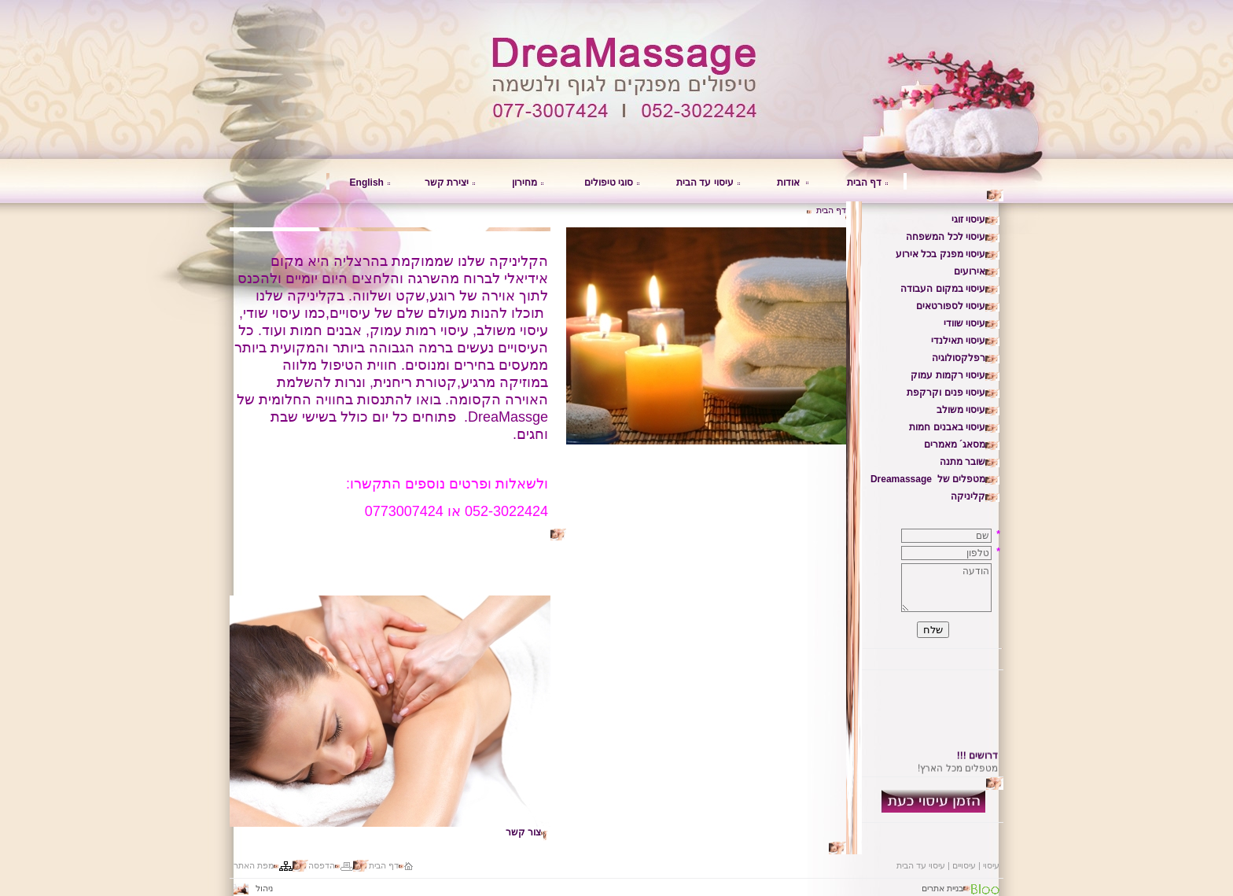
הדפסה (321, 865)
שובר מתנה (962, 461)
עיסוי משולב (961, 409)
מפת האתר (254, 865)
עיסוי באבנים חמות (947, 427)
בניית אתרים (942, 888)
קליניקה (968, 496)
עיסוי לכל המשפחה (945, 236)
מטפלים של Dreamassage (927, 479)
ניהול (256, 888)
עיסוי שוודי (964, 323)
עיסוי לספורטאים (950, 306)
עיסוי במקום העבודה (942, 288)
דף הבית (864, 182)
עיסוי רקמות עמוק (948, 375)
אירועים (969, 271)
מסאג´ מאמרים (954, 444)
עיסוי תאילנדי (958, 340)
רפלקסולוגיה (958, 357)
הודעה (946, 587)
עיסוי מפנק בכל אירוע (940, 254)
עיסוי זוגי (968, 219)
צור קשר (523, 832)
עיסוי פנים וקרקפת (946, 392)
